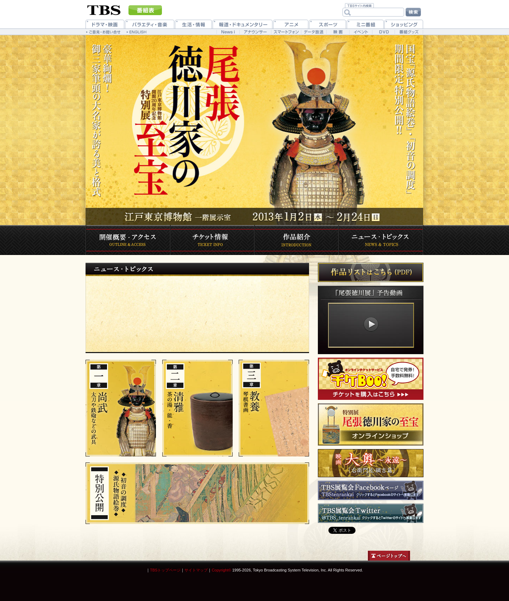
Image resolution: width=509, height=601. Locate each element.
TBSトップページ (165, 570)
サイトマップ (196, 570)
